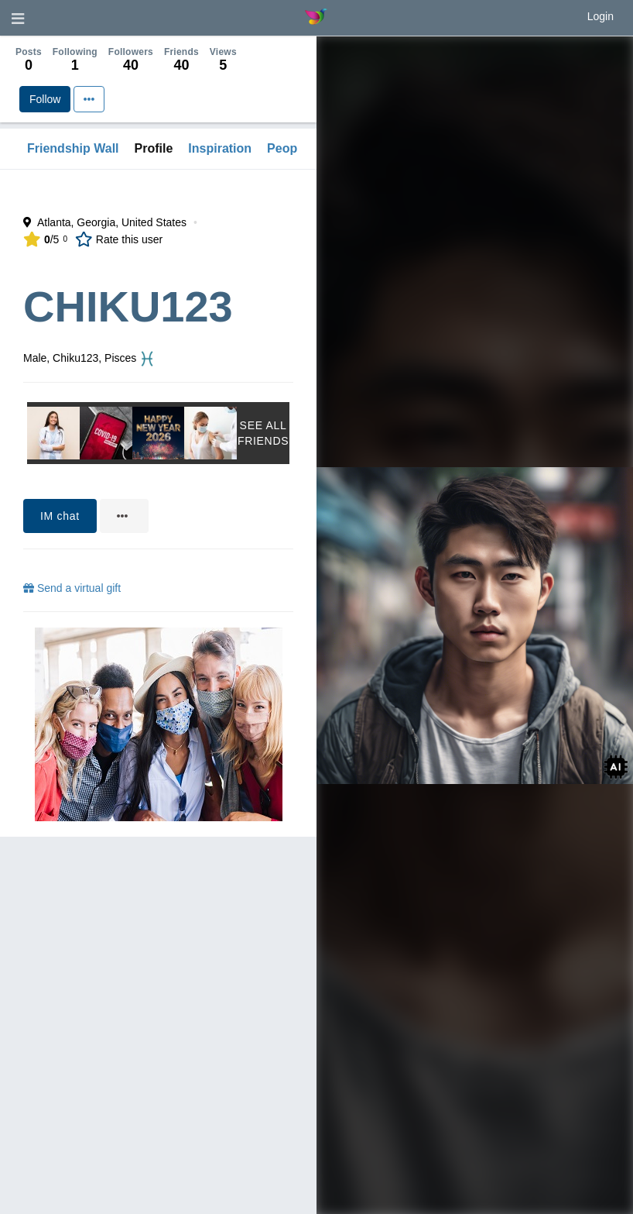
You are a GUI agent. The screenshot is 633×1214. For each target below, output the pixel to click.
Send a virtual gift (72, 588)
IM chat (60, 516)
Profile (154, 148)
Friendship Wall (73, 148)
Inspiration (219, 148)
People (287, 148)
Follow (44, 99)
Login (600, 16)
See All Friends (263, 433)
